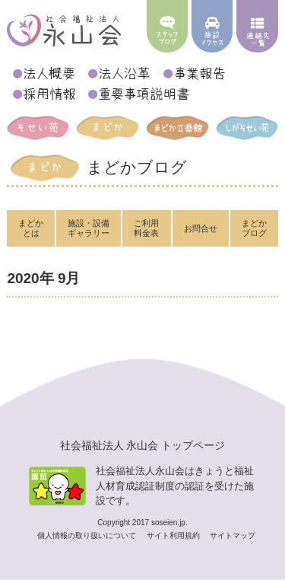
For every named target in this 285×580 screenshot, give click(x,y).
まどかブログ (254, 227)
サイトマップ (232, 535)
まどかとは (30, 227)
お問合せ (200, 228)
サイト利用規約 (174, 535)
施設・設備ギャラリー (88, 227)
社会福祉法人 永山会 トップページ (143, 445)
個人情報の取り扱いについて (87, 535)
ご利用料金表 (146, 227)
